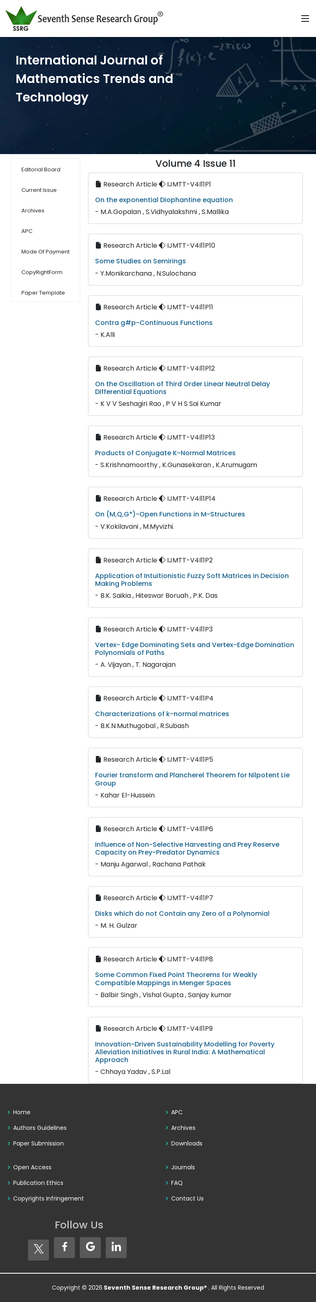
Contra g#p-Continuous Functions (154, 322)
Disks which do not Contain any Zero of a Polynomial (182, 913)
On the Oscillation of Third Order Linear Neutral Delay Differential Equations (182, 387)
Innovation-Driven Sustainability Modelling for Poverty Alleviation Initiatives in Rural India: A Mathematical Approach (184, 1052)
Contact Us (187, 1198)
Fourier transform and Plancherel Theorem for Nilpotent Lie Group (192, 779)
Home (21, 1112)
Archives (183, 1128)
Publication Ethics (38, 1183)
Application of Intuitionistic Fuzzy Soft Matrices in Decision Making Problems (192, 579)
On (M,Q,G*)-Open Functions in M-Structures (170, 514)
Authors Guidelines (40, 1128)
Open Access (32, 1167)
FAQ (177, 1183)
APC (177, 1112)
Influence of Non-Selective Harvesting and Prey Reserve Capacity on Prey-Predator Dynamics (187, 848)
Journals (183, 1167)
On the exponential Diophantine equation (164, 200)
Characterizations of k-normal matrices (162, 714)
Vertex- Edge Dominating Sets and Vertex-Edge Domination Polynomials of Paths (194, 648)
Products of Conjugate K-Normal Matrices (165, 453)
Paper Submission (38, 1143)
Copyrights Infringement (48, 1198)
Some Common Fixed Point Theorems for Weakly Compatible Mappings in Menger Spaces (176, 978)
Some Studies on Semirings (140, 261)
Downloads (186, 1143)
